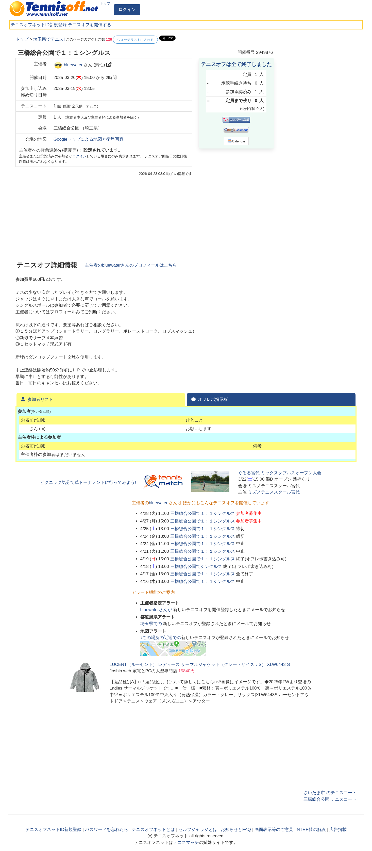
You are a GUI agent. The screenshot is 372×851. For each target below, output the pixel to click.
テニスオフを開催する (89, 24)
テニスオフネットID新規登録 (39, 24)
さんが (156, 609)
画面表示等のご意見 (274, 829)
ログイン (127, 9)
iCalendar (236, 141)
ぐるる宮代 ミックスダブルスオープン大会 (279, 472)
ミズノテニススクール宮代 (274, 492)
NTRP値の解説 (311, 829)
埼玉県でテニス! (49, 39)
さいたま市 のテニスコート (330, 792)
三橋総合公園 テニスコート (330, 799)
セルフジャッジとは (197, 829)
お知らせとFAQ (236, 829)
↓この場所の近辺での (160, 637)
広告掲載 (338, 829)
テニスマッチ (186, 842)
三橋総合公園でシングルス (196, 566)
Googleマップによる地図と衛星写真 (89, 139)
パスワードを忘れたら (106, 829)
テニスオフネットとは (153, 829)
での (151, 623)
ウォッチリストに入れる (135, 40)
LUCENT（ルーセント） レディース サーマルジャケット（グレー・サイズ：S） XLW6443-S (200, 664)
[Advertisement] (318, 112)
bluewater (73, 64)
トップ (105, 3)
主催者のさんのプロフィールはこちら (131, 265)
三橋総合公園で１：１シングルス (202, 513)
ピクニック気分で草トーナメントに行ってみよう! (88, 482)
